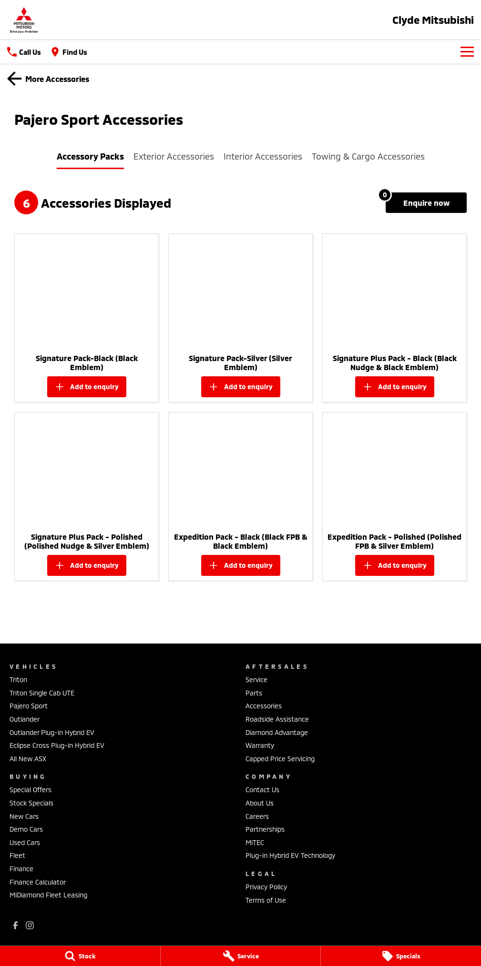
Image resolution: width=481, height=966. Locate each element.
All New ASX (28, 759)
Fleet (17, 855)
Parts (254, 693)
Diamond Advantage (277, 732)
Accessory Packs (90, 156)
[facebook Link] (15, 925)
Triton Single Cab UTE (42, 693)
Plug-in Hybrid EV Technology (290, 855)
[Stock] (80, 956)
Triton (18, 679)
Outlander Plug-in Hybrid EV (52, 732)
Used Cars (25, 842)
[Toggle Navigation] (467, 52)
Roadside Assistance (277, 719)
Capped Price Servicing (280, 759)
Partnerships (265, 829)
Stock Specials (31, 803)
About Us (260, 803)
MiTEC (255, 842)
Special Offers (30, 789)
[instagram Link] (30, 925)
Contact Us (262, 789)
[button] (86, 291)
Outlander (25, 719)
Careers (257, 816)
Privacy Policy (266, 887)
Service (256, 679)
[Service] (241, 956)
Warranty (260, 745)
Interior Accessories (263, 156)
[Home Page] (24, 20)
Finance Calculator (38, 882)
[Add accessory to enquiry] (86, 386)
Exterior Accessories (173, 156)
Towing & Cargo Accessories (368, 156)
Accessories (264, 706)
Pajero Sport (29, 706)
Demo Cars (26, 829)
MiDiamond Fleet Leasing (48, 895)
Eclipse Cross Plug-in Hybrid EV (57, 745)
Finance (21, 869)
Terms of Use (266, 900)
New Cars (24, 816)
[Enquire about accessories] (426, 202)
